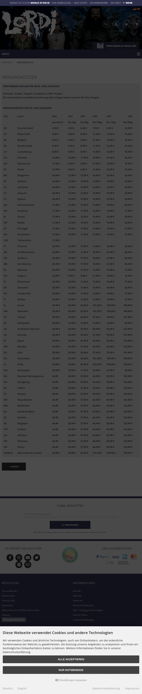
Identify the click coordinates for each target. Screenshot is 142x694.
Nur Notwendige (71, 670)
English (22, 688)
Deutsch (8, 688)
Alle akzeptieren (71, 659)
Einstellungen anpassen (71, 680)
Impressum (132, 688)
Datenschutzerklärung (106, 688)
